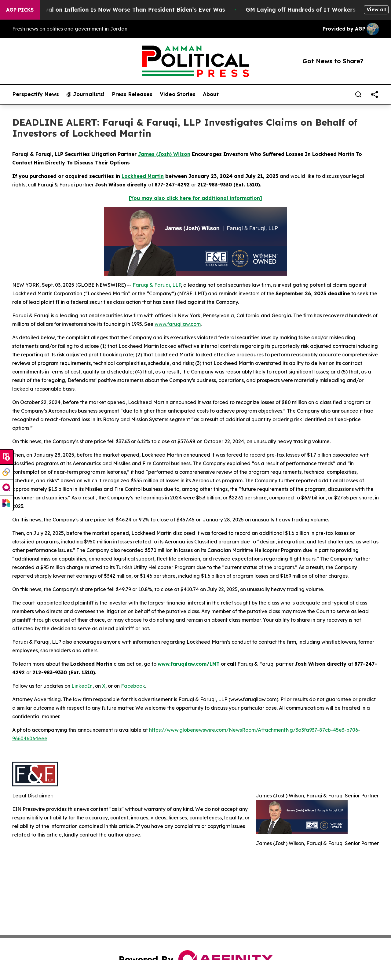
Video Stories (178, 94)
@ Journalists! (85, 94)
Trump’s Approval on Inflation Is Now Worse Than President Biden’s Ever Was (121, 9)
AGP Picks (20, 10)
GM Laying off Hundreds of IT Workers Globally (320, 9)
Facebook (133, 686)
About (211, 94)
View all (376, 9)
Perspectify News (35, 94)
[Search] (358, 94)
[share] (374, 94)
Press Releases (132, 94)
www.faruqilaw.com (178, 324)
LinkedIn (82, 686)
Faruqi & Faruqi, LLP (157, 285)
